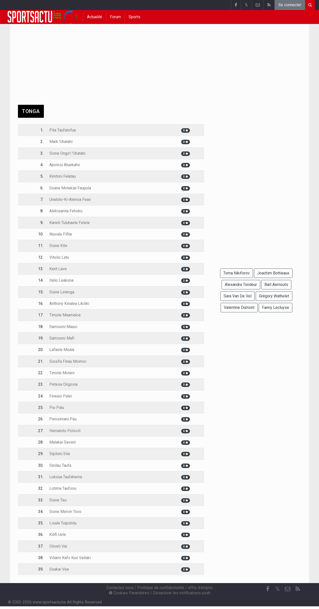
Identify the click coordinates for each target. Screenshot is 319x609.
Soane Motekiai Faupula (70, 188)
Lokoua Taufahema (65, 477)
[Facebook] (268, 589)
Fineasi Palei (60, 396)
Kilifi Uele (57, 534)
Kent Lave (58, 268)
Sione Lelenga (61, 292)
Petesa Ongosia (63, 384)
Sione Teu (58, 500)
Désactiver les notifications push (181, 593)
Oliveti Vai (58, 546)
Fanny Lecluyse (275, 307)
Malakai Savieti (62, 442)
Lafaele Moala (61, 349)
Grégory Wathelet (274, 296)
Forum (115, 16)
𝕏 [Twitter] (277, 589)
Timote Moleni (62, 372)
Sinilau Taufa (60, 465)
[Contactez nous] (288, 589)
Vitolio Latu (59, 257)
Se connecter (289, 4)
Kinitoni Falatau (62, 176)
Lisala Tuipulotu (63, 523)
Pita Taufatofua (62, 130)
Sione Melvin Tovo (65, 511)
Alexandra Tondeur (241, 284)
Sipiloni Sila (59, 453)
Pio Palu (56, 407)
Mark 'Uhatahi (61, 141)
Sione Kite (58, 245)
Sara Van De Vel (237, 296)
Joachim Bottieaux (273, 273)
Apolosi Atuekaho (64, 164)
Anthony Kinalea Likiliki (69, 303)
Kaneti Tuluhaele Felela (69, 222)
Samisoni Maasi (63, 326)
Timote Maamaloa (64, 315)
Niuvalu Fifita (60, 234)
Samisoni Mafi (61, 338)
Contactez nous (120, 587)
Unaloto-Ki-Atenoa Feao (70, 199)
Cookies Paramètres (129, 593)
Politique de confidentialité (160, 587)
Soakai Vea (59, 569)
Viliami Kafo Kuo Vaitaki (70, 557)
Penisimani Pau (63, 419)
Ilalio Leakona (61, 280)
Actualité (94, 16)
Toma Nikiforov (236, 273)
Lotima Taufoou (62, 488)
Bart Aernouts (276, 284)
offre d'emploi (200, 587)
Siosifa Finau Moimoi (67, 361)
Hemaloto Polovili (64, 430)
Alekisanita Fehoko (65, 211)
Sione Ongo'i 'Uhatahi (67, 153)
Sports (134, 16)
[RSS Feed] (298, 589)
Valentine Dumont (239, 307)
